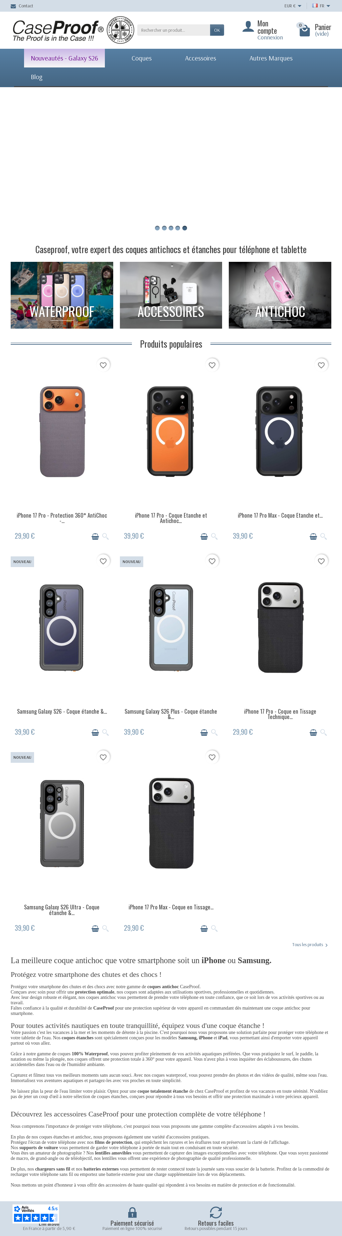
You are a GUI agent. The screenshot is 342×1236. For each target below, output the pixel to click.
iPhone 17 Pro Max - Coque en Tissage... (171, 907)
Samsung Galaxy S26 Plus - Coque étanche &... (171, 714)
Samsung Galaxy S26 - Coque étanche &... (62, 711)
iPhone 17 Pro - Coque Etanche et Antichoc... (171, 518)
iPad (222, 1037)
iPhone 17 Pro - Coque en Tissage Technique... (280, 714)
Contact (22, 6)
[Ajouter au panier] (95, 536)
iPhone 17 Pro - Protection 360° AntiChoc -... (62, 518)
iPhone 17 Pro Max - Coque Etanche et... (280, 515)
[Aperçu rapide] (105, 536)
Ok (217, 30)
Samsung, (188, 1037)
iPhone (205, 1037)
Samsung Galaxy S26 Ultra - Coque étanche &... (62, 910)
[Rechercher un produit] (173, 30)
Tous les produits (309, 944)
